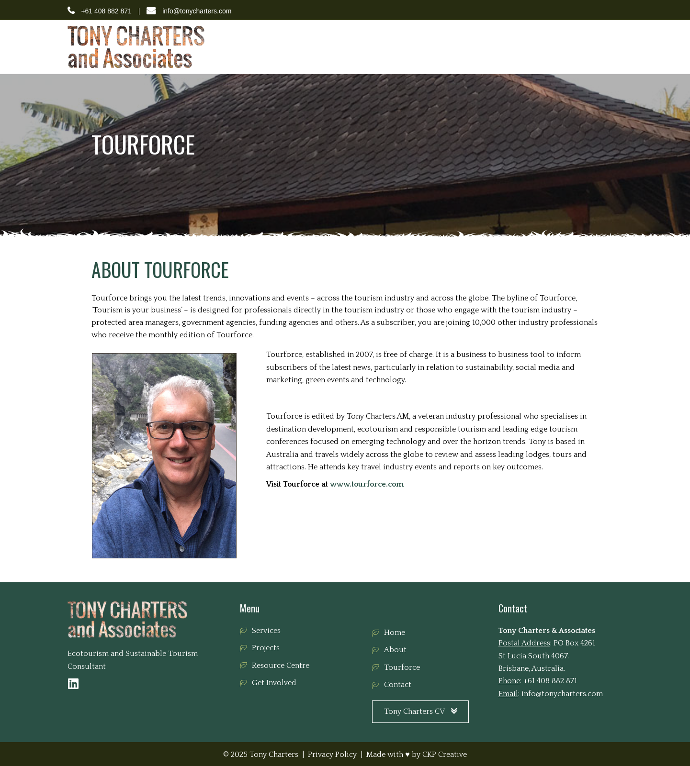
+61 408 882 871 (106, 11)
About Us (320, 46)
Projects (398, 46)
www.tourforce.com (367, 484)
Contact (597, 46)
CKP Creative (444, 754)
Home (285, 46)
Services (359, 46)
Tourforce (440, 46)
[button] (73, 683)
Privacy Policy (332, 754)
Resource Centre (494, 46)
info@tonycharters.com (196, 11)
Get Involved (553, 46)
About (395, 649)
